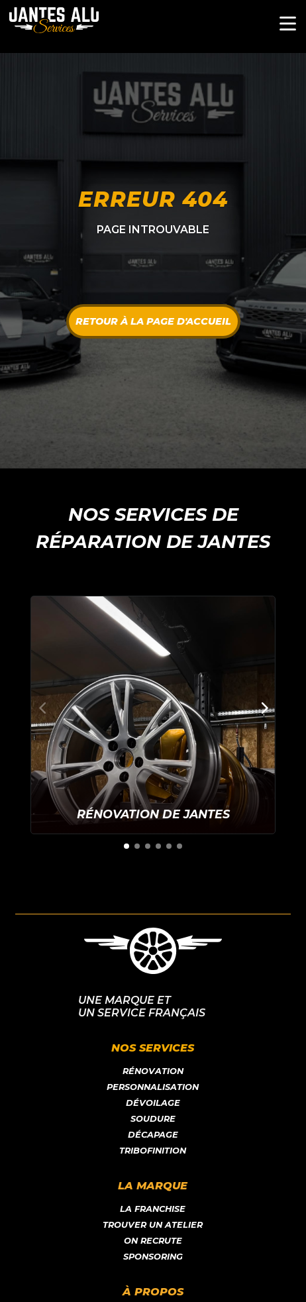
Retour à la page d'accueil (153, 321)
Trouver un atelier (153, 1225)
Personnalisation (153, 1087)
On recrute (153, 1241)
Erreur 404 (153, 199)
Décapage (153, 1135)
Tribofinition (152, 1151)
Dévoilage (153, 1103)
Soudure (153, 1119)
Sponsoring (153, 1257)
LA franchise (152, 1209)
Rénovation (153, 1071)
